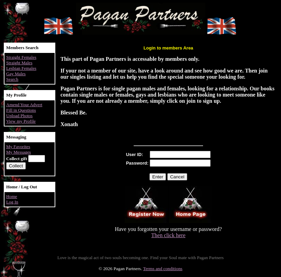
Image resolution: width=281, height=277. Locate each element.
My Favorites (18, 146)
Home (11, 196)
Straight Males (19, 62)
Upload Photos (19, 115)
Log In (12, 201)
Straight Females (21, 57)
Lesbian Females (21, 68)
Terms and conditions (162, 268)
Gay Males (16, 73)
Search (12, 79)
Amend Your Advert (24, 104)
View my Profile (21, 121)
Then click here (168, 235)
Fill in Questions (21, 110)
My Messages (18, 152)
